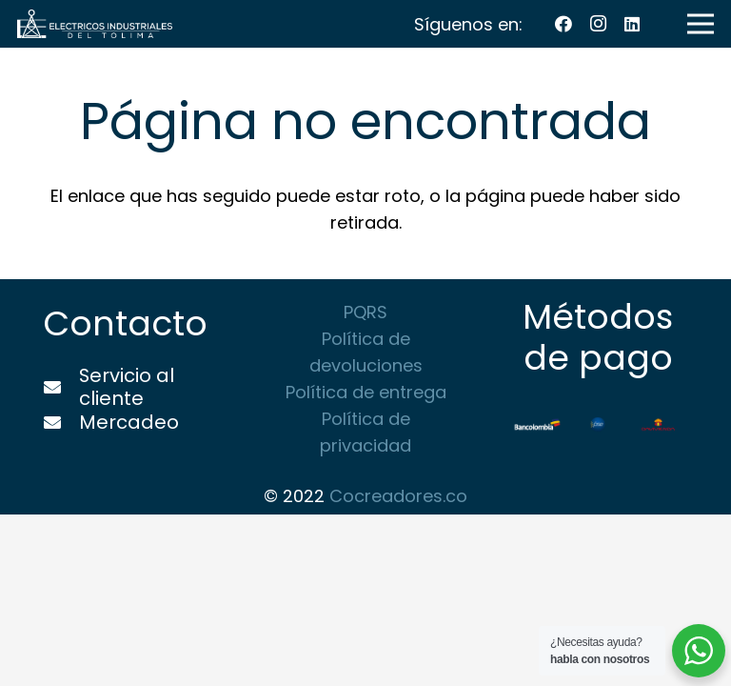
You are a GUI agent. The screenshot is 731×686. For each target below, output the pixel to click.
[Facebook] (563, 24)
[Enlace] (94, 24)
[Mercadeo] (61, 423)
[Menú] (701, 24)
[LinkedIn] (632, 24)
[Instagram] (598, 24)
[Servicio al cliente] (61, 387)
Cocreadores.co (398, 496)
